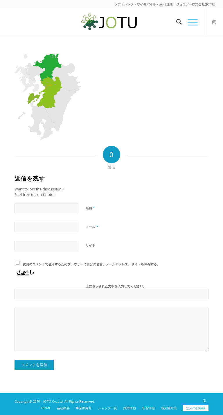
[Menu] (190, 22)
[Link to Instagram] (214, 22)
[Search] (176, 22)
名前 (90, 207)
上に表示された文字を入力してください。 (116, 286)
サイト (90, 245)
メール (92, 226)
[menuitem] (176, 22)
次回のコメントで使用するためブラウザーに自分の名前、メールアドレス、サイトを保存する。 (91, 264)
